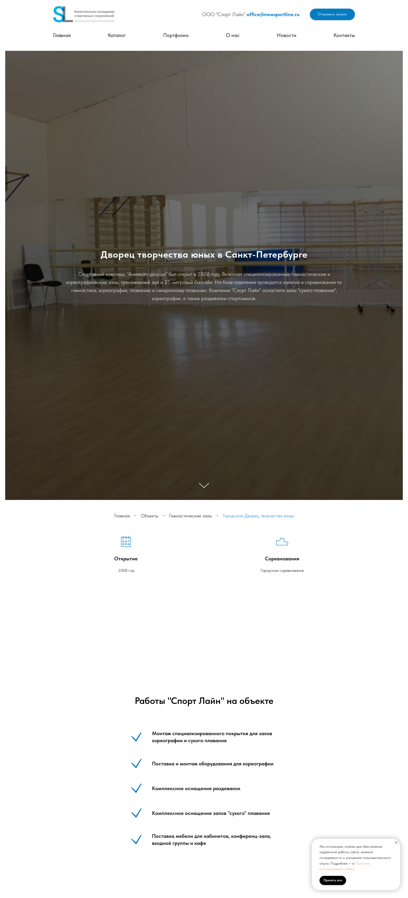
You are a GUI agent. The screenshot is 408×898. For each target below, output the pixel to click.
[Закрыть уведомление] (396, 842)
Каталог (117, 35)
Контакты (344, 35)
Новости (286, 35)
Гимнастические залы (190, 515)
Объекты (149, 515)
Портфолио (176, 35)
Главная (62, 35)
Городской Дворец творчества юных (258, 515)
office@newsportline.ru (273, 14)
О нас (233, 35)
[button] (332, 14)
